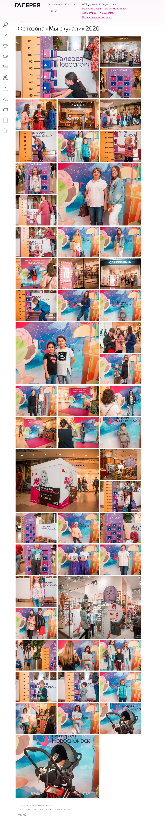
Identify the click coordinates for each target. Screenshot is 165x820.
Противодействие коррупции (97, 17)
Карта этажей (56, 4)
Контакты (70, 4)
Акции (105, 4)
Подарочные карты (92, 8)
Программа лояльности (116, 8)
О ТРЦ (85, 4)
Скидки (113, 4)
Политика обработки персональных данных (49, 809)
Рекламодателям (107, 13)
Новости (95, 4)
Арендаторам (89, 13)
